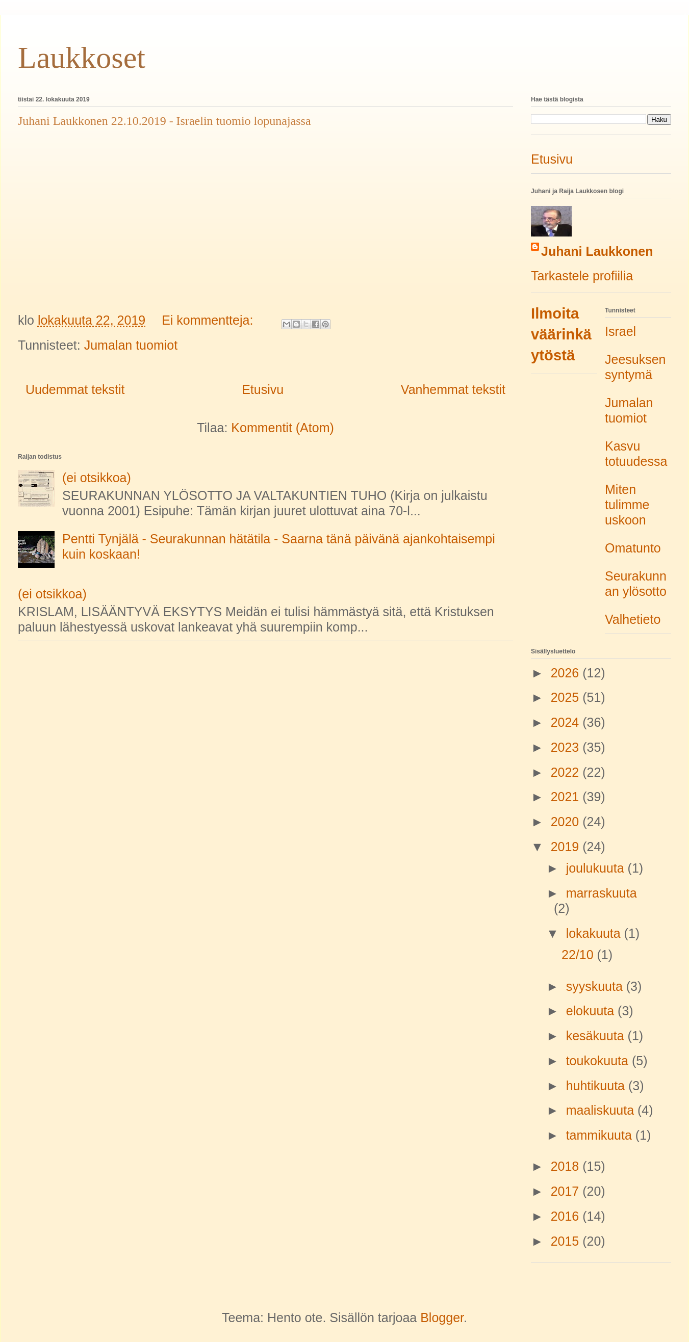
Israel (620, 331)
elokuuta (592, 1011)
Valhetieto (632, 619)
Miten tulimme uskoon (627, 504)
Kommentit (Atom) (282, 427)
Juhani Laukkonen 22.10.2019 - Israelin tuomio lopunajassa (164, 120)
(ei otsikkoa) (96, 477)
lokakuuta (595, 933)
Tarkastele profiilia (582, 276)
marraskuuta (601, 893)
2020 (567, 821)
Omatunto (633, 548)
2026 (567, 673)
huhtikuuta (597, 1085)
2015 (567, 1241)
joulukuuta (597, 868)
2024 (567, 722)
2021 (567, 797)
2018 (567, 1166)
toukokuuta (599, 1061)
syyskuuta (596, 986)
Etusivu (263, 389)
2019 (567, 846)
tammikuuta (600, 1135)
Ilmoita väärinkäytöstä (561, 334)
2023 (567, 747)
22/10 (579, 955)
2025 (567, 697)
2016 (567, 1216)
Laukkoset (81, 57)
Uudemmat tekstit (75, 389)
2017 (567, 1191)
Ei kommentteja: (209, 320)
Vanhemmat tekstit (453, 389)
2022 (567, 772)
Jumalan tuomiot (130, 345)
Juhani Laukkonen (597, 251)
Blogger (442, 1317)
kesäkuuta (597, 1036)
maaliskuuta (601, 1110)
